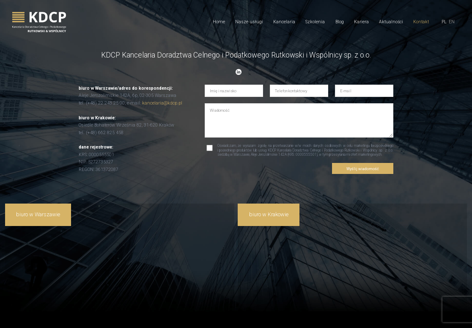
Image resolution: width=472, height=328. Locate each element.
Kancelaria (284, 22)
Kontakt (421, 22)
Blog (339, 22)
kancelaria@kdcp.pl (162, 103)
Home (219, 22)
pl (444, 22)
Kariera (361, 22)
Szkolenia (315, 22)
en (452, 22)
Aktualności (391, 22)
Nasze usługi (249, 22)
